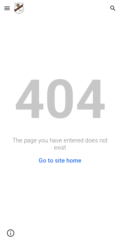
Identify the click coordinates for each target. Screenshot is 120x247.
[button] (7, 8)
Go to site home (60, 160)
